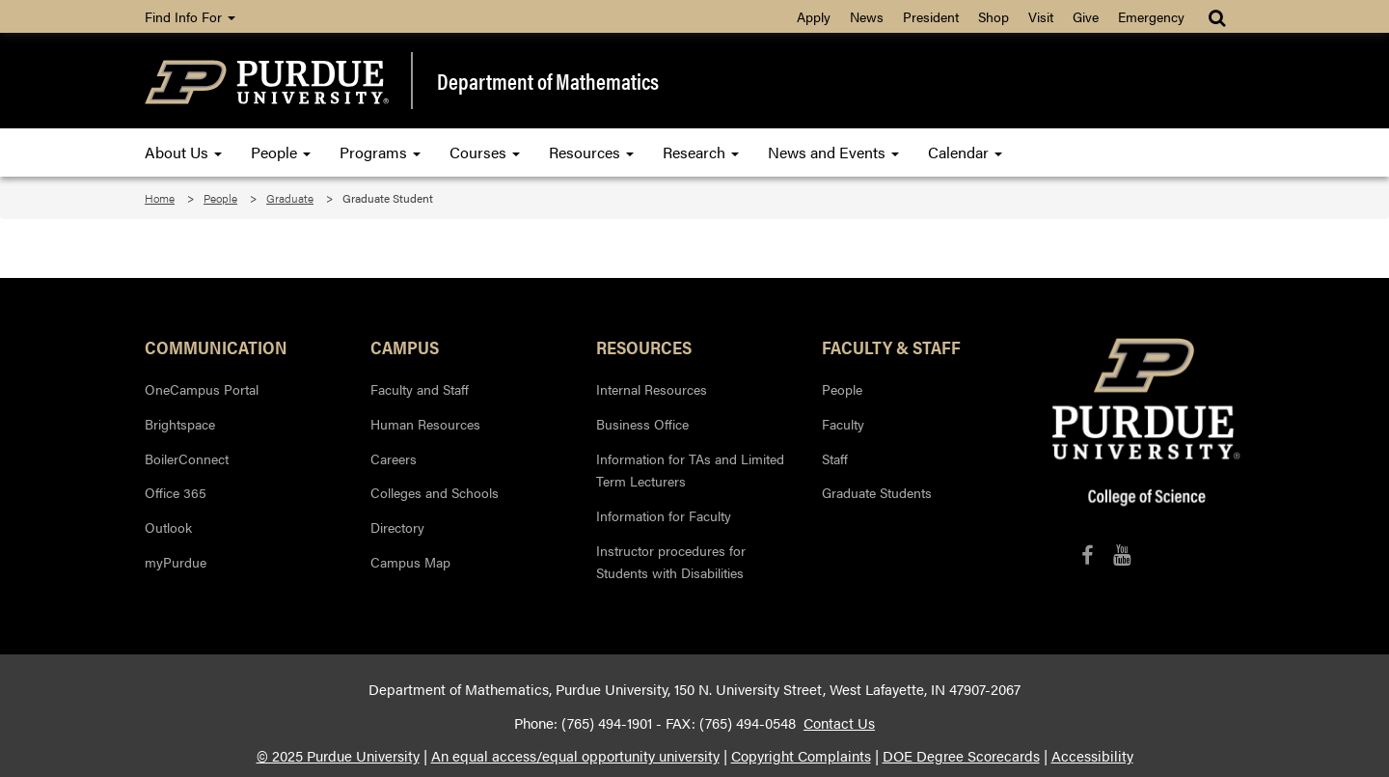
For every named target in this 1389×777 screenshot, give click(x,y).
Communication (216, 346)
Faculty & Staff (891, 346)
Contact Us (839, 723)
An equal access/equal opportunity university (575, 755)
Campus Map (410, 561)
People (281, 152)
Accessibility (1092, 755)
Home (160, 198)
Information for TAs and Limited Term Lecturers (690, 470)
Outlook (168, 527)
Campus (404, 346)
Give (1086, 16)
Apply (814, 16)
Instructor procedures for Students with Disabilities (671, 562)
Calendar (965, 152)
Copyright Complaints (801, 755)
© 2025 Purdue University (338, 755)
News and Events (833, 152)
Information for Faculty (663, 515)
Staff (835, 458)
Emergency (1151, 16)
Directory (397, 527)
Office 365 (175, 492)
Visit (1040, 16)
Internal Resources (651, 389)
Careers (393, 458)
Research (701, 152)
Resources (591, 152)
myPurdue (175, 561)
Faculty (843, 423)
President (931, 16)
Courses (484, 152)
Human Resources (425, 423)
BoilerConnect (187, 458)
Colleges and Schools (434, 492)
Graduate (289, 198)
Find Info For (190, 16)
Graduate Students (877, 492)
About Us (183, 152)
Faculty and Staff (419, 389)
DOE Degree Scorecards (961, 755)
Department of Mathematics (548, 81)
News (867, 16)
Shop (993, 16)
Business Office (642, 423)
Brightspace (180, 423)
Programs (380, 152)
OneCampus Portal (202, 389)
